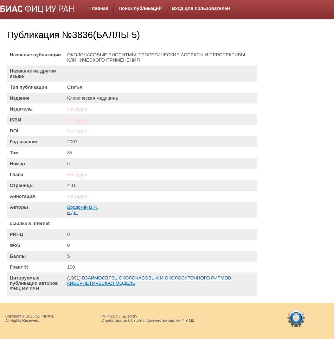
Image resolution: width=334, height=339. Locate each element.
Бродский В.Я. (82, 207)
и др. (72, 212)
